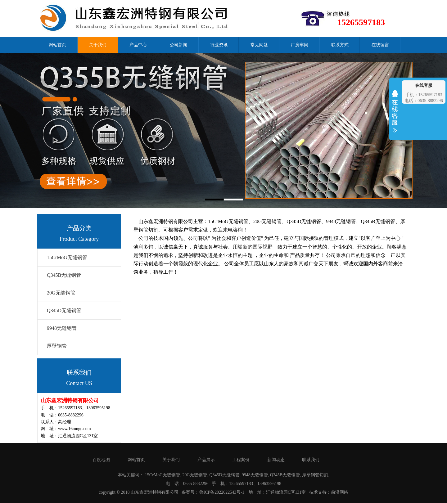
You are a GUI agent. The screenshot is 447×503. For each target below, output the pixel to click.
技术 (313, 492)
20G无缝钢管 (61, 292)
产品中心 (138, 45)
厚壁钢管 (57, 345)
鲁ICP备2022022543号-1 (221, 492)
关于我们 (97, 45)
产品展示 (206, 459)
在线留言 (380, 45)
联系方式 (340, 45)
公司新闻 (178, 45)
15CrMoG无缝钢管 (67, 257)
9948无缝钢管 (62, 328)
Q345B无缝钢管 (64, 275)
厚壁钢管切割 (315, 475)
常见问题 (259, 45)
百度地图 (101, 459)
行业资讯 (219, 45)
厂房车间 (299, 45)
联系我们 (310, 459)
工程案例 (241, 459)
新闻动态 (276, 459)
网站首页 (57, 45)
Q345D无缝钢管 (64, 310)
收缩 (394, 115)
